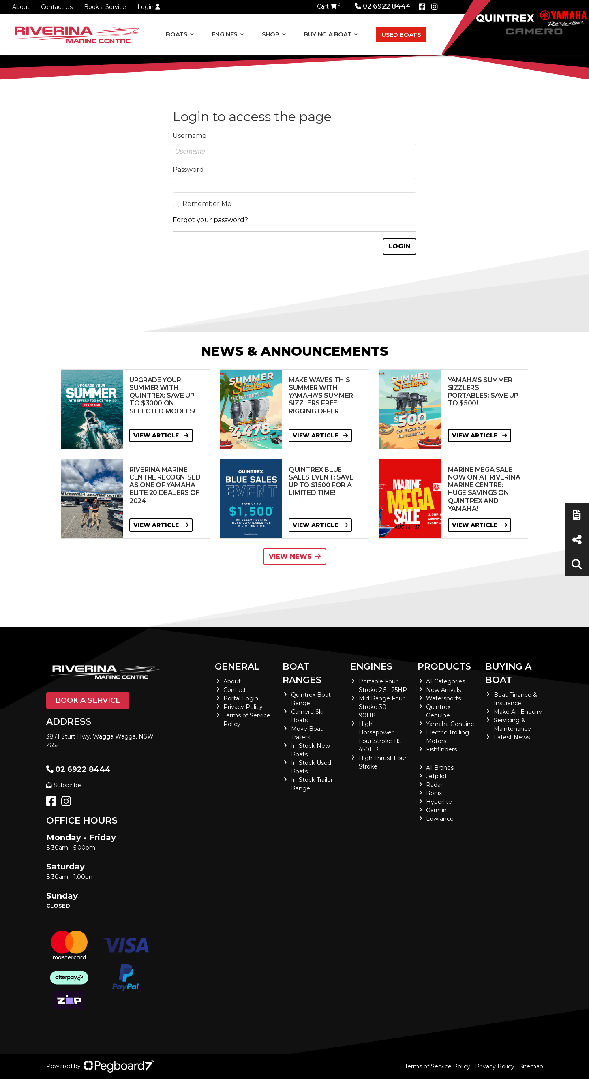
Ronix (434, 793)
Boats (176, 34)
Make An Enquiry (518, 711)
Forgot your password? (210, 220)
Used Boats (401, 35)
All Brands (440, 767)
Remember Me (206, 204)
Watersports (443, 698)
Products (444, 666)
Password (188, 169)
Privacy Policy (243, 707)
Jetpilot (436, 776)
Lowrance (440, 818)
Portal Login (240, 698)
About (21, 7)
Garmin (436, 810)
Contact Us (57, 7)
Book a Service (105, 7)
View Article (160, 435)
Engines (224, 34)
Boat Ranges (302, 673)
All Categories (445, 681)
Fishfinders (441, 749)
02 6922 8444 (383, 6)
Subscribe (63, 785)
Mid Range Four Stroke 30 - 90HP (382, 707)
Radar (434, 784)
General (237, 666)
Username (189, 135)
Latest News (512, 737)
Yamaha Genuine (450, 724)
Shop (271, 34)
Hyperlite (439, 801)
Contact (234, 690)
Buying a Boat (327, 34)
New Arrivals (443, 690)
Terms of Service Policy (437, 1066)
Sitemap (531, 1066)
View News (295, 556)
